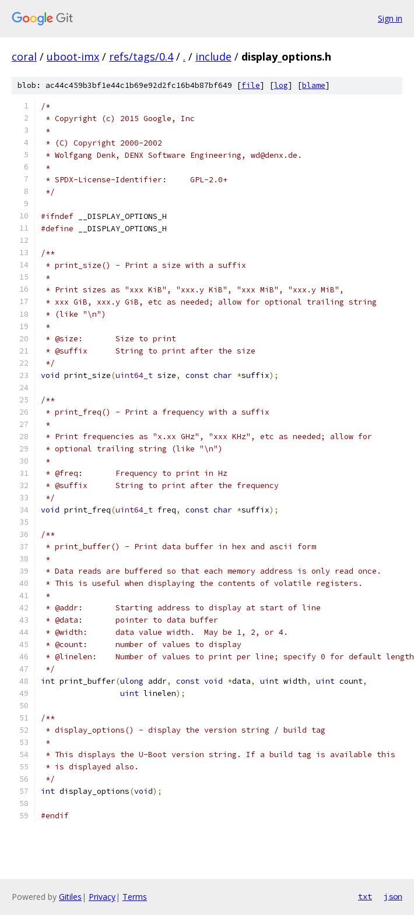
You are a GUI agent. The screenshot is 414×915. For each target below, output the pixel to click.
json (393, 896)
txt (365, 896)
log (281, 85)
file (250, 85)
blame (313, 85)
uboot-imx (73, 56)
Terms (134, 896)
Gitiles (70, 896)
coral (24, 56)
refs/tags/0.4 (141, 56)
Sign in (390, 18)
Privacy (102, 896)
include (213, 56)
